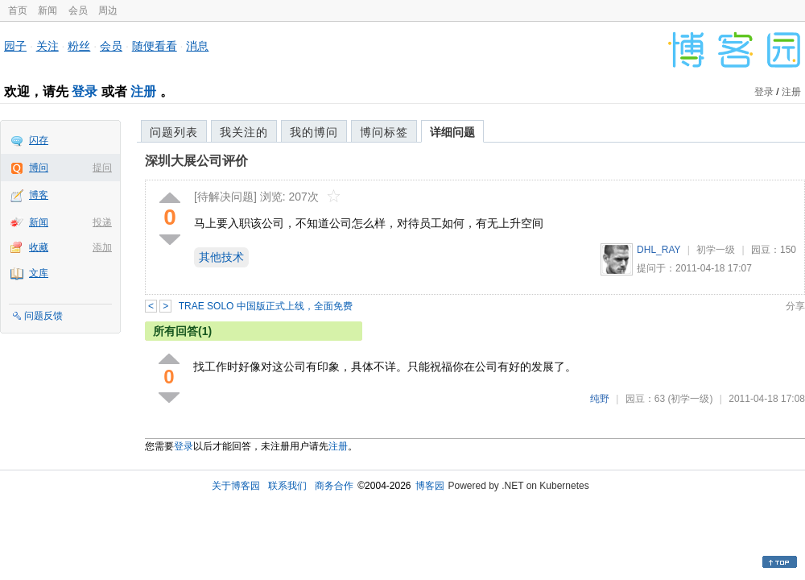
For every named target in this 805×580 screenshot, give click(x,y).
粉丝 (79, 45)
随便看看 (154, 45)
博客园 (429, 485)
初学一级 (715, 249)
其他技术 (221, 257)
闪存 (38, 140)
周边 (108, 10)
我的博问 (314, 132)
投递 (102, 222)
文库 (38, 273)
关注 (47, 45)
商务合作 (334, 485)
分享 (795, 306)
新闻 (47, 10)
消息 (197, 45)
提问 (102, 167)
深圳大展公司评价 (196, 161)
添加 (102, 247)
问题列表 (174, 132)
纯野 (599, 398)
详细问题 (452, 132)
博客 (38, 195)
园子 (15, 45)
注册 (143, 91)
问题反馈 (43, 315)
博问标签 (384, 132)
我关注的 (244, 132)
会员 (78, 10)
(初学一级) (689, 398)
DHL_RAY (658, 249)
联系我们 (287, 485)
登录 (84, 91)
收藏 (38, 247)
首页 (17, 10)
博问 (38, 167)
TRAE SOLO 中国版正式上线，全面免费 (266, 306)
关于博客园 (236, 485)
